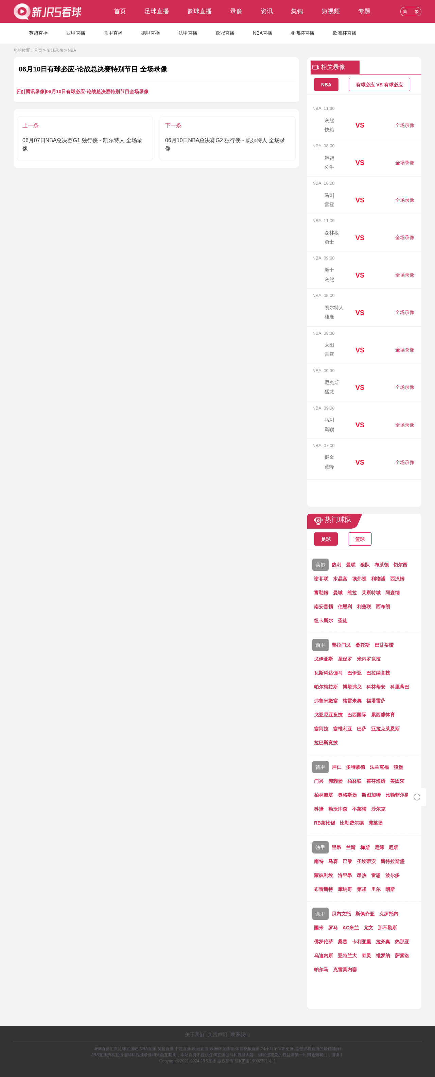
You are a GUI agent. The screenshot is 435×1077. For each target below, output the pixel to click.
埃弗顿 (359, 578)
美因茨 (397, 781)
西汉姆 (397, 578)
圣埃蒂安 (366, 861)
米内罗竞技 (369, 659)
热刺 (336, 564)
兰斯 (350, 847)
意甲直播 (113, 33)
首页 (120, 11)
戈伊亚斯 (323, 659)
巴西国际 (356, 714)
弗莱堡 (375, 823)
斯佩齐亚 (365, 913)
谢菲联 (321, 578)
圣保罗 (345, 659)
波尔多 (392, 875)
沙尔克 (378, 809)
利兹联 (364, 606)
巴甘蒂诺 (384, 645)
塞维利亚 (342, 728)
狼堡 (398, 767)
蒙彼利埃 (323, 875)
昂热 (361, 875)
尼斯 (393, 847)
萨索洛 (402, 955)
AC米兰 (351, 927)
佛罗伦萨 (323, 941)
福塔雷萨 (375, 700)
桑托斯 (362, 645)
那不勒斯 (387, 927)
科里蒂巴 (399, 687)
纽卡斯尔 (323, 620)
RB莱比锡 (324, 823)
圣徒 (342, 620)
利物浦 (378, 578)
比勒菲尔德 (397, 795)
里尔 (376, 889)
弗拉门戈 (341, 645)
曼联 (350, 564)
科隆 (319, 809)
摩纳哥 (345, 889)
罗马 (333, 927)
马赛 (333, 861)
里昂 (336, 847)
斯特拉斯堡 (392, 861)
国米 (319, 927)
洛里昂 (345, 875)
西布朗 (383, 606)
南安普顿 (323, 606)
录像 (236, 11)
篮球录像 (55, 50)
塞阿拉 (321, 728)
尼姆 (379, 847)
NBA (72, 50)
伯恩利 (345, 606)
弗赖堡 (335, 781)
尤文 (368, 927)
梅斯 (365, 847)
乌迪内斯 (323, 955)
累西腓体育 (383, 714)
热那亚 (402, 941)
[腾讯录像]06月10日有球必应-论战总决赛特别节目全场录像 (86, 91)
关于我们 (194, 1034)
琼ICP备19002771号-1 (255, 1061)
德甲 (320, 767)
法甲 (320, 847)
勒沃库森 (337, 809)
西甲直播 (75, 33)
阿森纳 (392, 592)
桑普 (342, 941)
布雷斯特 (323, 889)
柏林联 (354, 781)
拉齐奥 (383, 941)
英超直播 (38, 33)
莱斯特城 (371, 592)
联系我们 (240, 1034)
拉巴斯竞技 (326, 742)
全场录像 (404, 125)
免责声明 (217, 1034)
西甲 (320, 645)
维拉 (352, 592)
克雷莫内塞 (345, 969)
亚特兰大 (347, 955)
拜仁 (336, 767)
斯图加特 (371, 795)
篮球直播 (199, 11)
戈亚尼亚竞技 (328, 714)
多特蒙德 (355, 767)
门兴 (319, 781)
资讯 (267, 11)
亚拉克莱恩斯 (385, 728)
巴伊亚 (354, 673)
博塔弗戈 (352, 687)
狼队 (365, 564)
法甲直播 (187, 33)
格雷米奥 (352, 700)
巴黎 (347, 861)
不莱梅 (359, 809)
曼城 (338, 592)
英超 (320, 564)
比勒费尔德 (352, 823)
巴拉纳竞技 (378, 673)
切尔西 (400, 564)
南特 (319, 861)
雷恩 (376, 875)
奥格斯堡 (347, 795)
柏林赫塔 (323, 795)
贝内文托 (341, 913)
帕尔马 (321, 969)
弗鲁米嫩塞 (326, 700)
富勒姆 (321, 592)
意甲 (320, 913)
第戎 (361, 889)
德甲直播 (150, 33)
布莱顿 (382, 564)
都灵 (366, 955)
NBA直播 (262, 33)
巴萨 (361, 728)
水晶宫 (340, 578)
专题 (364, 11)
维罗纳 (383, 955)
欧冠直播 (224, 33)
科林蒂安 (375, 687)
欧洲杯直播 (344, 33)
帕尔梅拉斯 (326, 687)
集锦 (297, 11)
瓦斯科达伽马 (328, 673)
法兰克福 (379, 767)
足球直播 (156, 11)
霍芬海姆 (375, 781)
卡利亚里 (361, 941)
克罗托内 (388, 913)
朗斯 (390, 889)
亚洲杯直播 (302, 33)
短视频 (330, 11)
